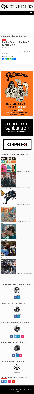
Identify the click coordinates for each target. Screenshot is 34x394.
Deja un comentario (12, 62)
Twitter (5, 381)
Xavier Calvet (6, 62)
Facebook (2, 381)
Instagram (9, 381)
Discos (4, 39)
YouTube (13, 381)
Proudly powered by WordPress (9, 389)
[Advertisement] (17, 23)
